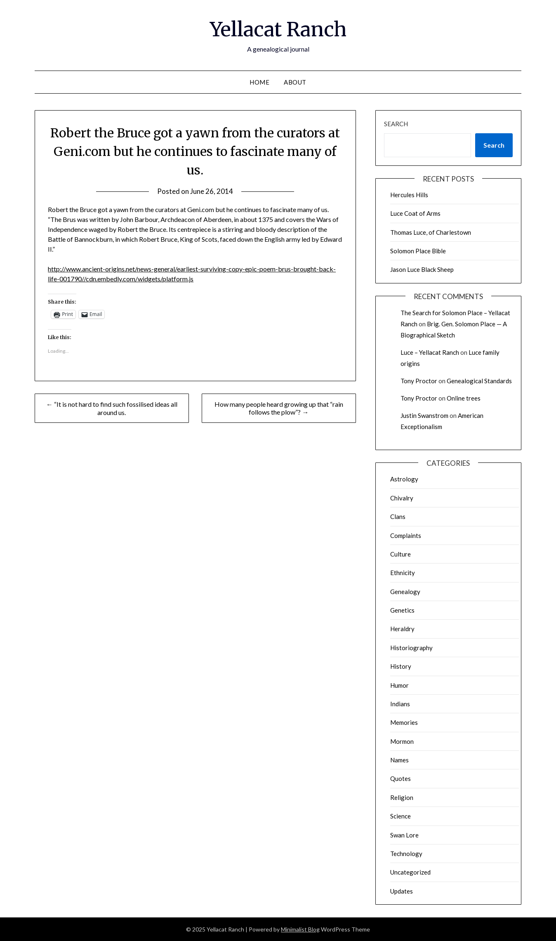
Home (259, 82)
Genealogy (405, 591)
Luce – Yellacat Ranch (430, 352)
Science (400, 816)
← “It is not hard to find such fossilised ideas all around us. (111, 408)
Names (399, 760)
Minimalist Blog (300, 929)
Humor (399, 685)
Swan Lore (404, 835)
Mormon (402, 741)
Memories (404, 722)
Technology (406, 853)
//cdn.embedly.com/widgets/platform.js (137, 279)
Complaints (405, 535)
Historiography (411, 647)
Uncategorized (410, 872)
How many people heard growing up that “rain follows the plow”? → (278, 408)
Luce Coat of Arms (415, 213)
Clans (397, 516)
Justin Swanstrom (424, 415)
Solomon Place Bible (418, 251)
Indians (400, 704)
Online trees (464, 398)
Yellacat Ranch (278, 29)
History (400, 666)
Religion (401, 797)
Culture (400, 554)
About (295, 82)
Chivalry (401, 498)
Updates (401, 891)
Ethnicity (402, 572)
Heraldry (402, 628)
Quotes (400, 778)
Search (396, 123)
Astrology (404, 479)
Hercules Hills (409, 194)
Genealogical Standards (479, 380)
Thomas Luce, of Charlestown (430, 232)
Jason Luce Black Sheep (422, 269)
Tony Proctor (419, 380)
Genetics (402, 610)
